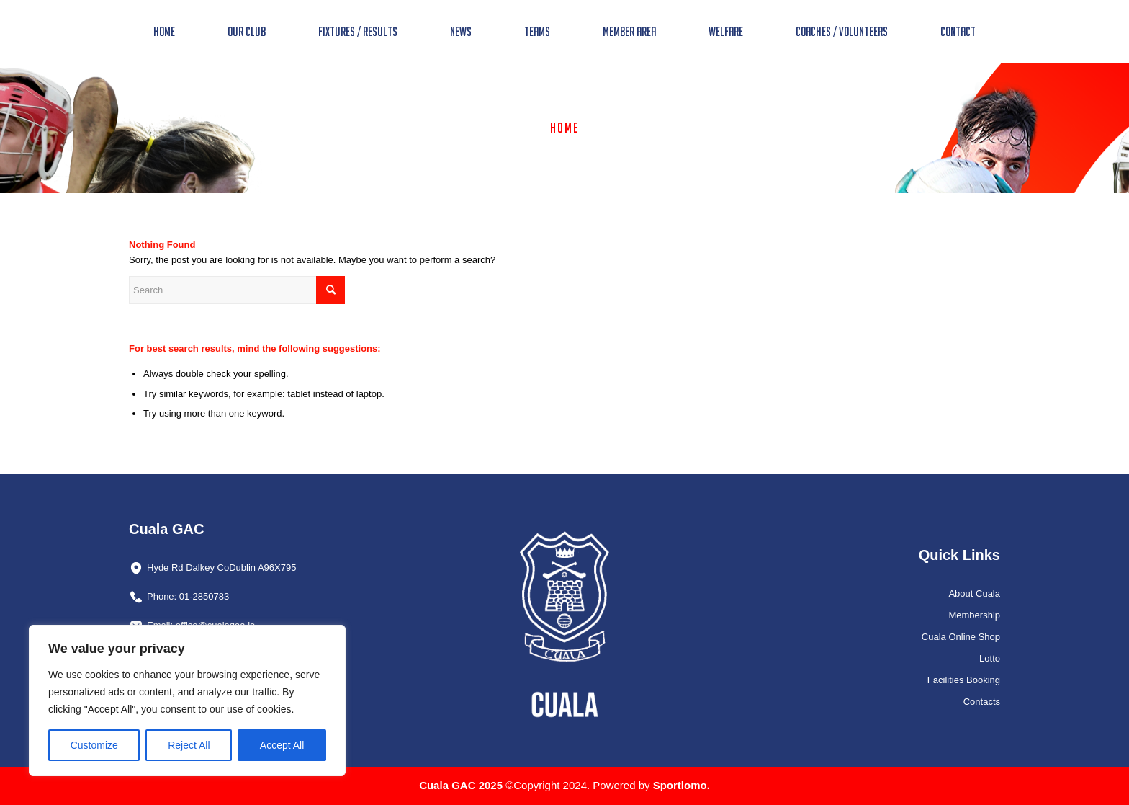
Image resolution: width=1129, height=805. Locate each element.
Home (565, 127)
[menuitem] (164, 31)
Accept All (282, 745)
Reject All (189, 745)
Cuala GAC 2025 (462, 785)
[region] (187, 700)
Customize (94, 745)
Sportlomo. (681, 785)
